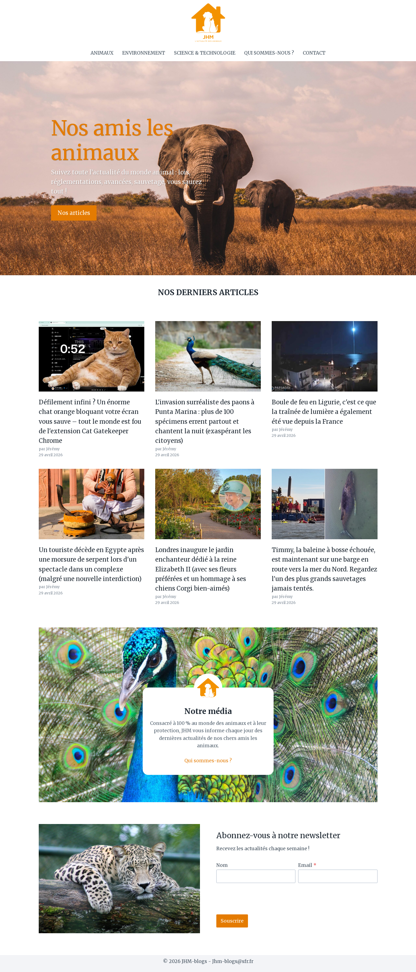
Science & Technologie (204, 53)
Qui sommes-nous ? (269, 53)
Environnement (143, 53)
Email (307, 865)
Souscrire (232, 921)
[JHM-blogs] (208, 22)
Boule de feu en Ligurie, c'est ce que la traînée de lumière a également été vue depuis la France (324, 411)
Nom (222, 865)
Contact (314, 53)
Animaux (102, 53)
